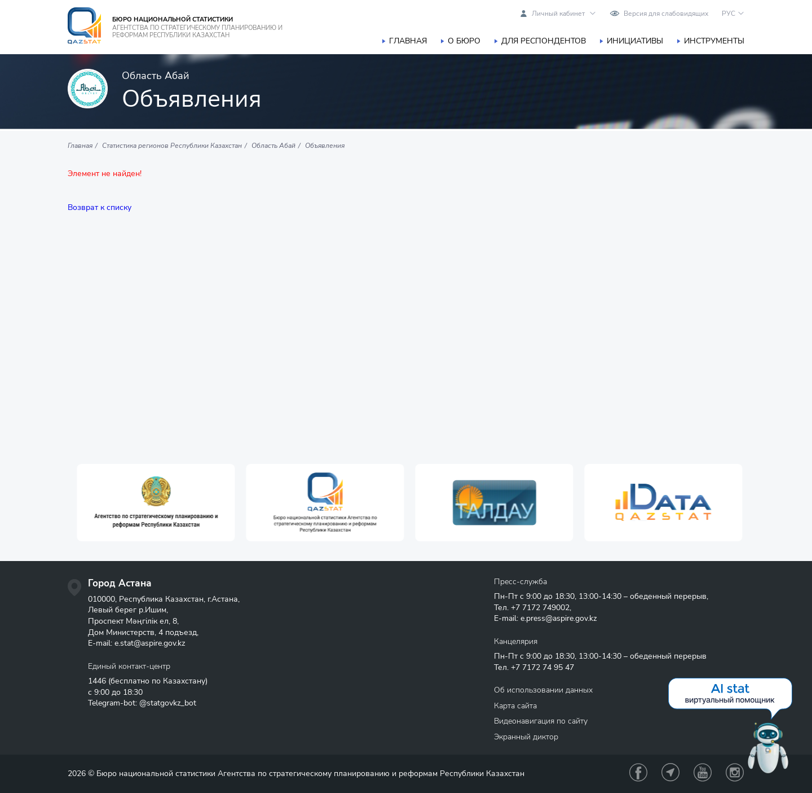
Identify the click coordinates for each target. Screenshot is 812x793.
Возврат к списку (99, 207)
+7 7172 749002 (540, 607)
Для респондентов (543, 41)
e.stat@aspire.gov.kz (149, 643)
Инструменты (714, 41)
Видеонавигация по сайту (541, 721)
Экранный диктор (526, 736)
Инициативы (635, 41)
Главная (408, 41)
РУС (728, 13)
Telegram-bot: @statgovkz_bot (142, 703)
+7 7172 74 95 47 (542, 667)
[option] (203, 502)
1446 (97, 681)
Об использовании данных (543, 690)
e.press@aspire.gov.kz (558, 618)
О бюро (464, 41)
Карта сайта (515, 705)
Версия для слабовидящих (666, 13)
